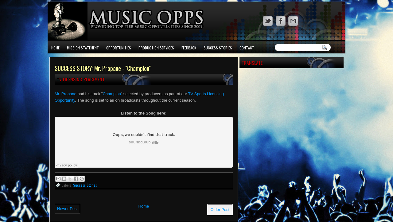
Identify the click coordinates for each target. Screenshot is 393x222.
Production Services (156, 47)
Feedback (188, 47)
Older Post (220, 209)
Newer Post (67, 208)
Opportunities (118, 47)
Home (55, 47)
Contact (246, 47)
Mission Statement (83, 47)
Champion (112, 94)
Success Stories (218, 47)
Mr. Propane (65, 94)
